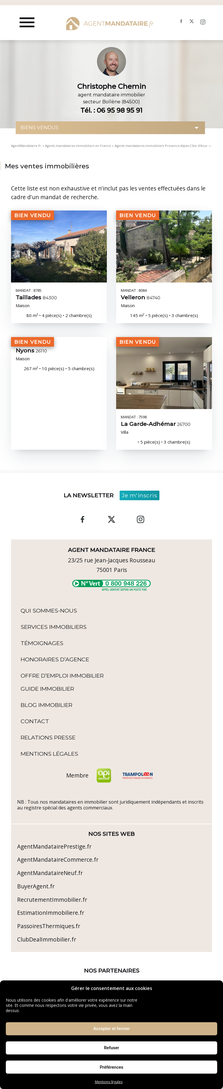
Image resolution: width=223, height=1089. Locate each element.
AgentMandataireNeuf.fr (50, 873)
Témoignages (42, 643)
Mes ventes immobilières (47, 166)
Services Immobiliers (54, 626)
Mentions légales (109, 1081)
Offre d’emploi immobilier (62, 675)
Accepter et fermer (111, 1028)
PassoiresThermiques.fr (48, 926)
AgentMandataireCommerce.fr (57, 859)
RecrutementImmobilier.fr (52, 899)
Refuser (111, 1047)
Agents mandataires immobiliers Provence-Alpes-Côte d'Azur (161, 146)
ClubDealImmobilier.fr (46, 939)
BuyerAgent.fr (36, 886)
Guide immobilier (47, 688)
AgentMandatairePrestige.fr (54, 846)
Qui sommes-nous (49, 610)
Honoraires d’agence (55, 659)
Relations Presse (48, 737)
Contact (35, 721)
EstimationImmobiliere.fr (50, 913)
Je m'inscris (139, 495)
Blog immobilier (46, 704)
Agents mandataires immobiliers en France (78, 146)
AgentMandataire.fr (26, 146)
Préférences (111, 1067)
